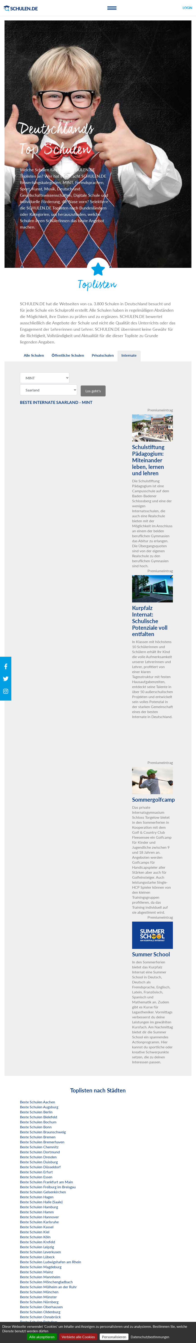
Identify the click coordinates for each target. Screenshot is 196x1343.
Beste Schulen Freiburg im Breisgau (48, 1187)
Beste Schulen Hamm (37, 1212)
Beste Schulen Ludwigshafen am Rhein (50, 1262)
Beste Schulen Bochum (38, 1122)
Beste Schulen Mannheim (40, 1277)
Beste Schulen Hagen (36, 1197)
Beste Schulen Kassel (36, 1227)
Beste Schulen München (39, 1292)
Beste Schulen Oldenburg (40, 1312)
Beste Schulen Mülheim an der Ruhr (48, 1287)
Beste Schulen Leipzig (37, 1247)
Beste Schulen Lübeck (37, 1257)
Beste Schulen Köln (35, 1237)
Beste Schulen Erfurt (36, 1172)
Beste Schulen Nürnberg (39, 1302)
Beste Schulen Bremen (38, 1137)
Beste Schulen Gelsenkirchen (43, 1192)
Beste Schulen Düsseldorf (40, 1167)
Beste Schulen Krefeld (37, 1242)
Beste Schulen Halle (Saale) (41, 1202)
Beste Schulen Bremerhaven (42, 1142)
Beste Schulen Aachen (37, 1102)
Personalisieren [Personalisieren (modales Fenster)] (114, 1337)
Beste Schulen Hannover (39, 1217)
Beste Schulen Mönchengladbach (46, 1282)
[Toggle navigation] (112, 8)
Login (187, 8)
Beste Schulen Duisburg (39, 1162)
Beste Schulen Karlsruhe (39, 1222)
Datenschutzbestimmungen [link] (150, 1337)
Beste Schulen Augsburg (39, 1107)
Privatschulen (103, 355)
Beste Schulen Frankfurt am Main (46, 1182)
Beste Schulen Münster (38, 1297)
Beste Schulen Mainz (36, 1272)
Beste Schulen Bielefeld (38, 1117)
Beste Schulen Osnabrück (40, 1317)
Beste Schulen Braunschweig (43, 1132)
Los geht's (93, 391)
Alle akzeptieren (42, 1337)
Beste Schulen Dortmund (40, 1152)
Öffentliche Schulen (68, 355)
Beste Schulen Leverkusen (40, 1252)
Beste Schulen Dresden (38, 1157)
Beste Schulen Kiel (34, 1232)
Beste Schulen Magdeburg (40, 1267)
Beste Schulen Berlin (36, 1112)
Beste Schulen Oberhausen (41, 1307)
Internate (129, 355)
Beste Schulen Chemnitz (39, 1147)
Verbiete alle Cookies (78, 1337)
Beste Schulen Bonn (36, 1127)
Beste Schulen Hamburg (39, 1207)
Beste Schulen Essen (36, 1177)
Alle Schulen (34, 355)
